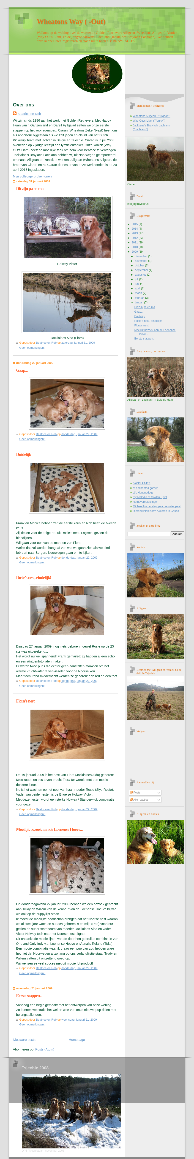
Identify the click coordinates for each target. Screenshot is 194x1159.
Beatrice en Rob (29, 114)
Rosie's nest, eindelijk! (33, 577)
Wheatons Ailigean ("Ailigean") (151, 116)
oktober (140, 265)
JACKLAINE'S (141, 483)
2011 (135, 242)
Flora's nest (25, 701)
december (141, 256)
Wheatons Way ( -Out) (71, 21)
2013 (135, 233)
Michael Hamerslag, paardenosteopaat (157, 506)
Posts (135, 792)
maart (139, 293)
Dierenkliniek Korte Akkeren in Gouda (156, 511)
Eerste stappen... (29, 995)
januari (139, 302)
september (142, 270)
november (141, 261)
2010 (135, 247)
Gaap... (21, 370)
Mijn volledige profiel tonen (32, 176)
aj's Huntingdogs (143, 492)
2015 (135, 224)
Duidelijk (23, 454)
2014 (135, 228)
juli (137, 279)
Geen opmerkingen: (32, 347)
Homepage (77, 1040)
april (138, 288)
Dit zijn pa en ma (29, 188)
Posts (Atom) (44, 1049)
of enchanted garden (145, 488)
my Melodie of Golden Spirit (150, 497)
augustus (141, 274)
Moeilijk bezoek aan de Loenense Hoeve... (49, 829)
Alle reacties (139, 799)
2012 (135, 238)
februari (140, 298)
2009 (135, 251)
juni (137, 283)
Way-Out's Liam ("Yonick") (149, 120)
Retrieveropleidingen (145, 501)
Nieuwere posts (24, 1040)
